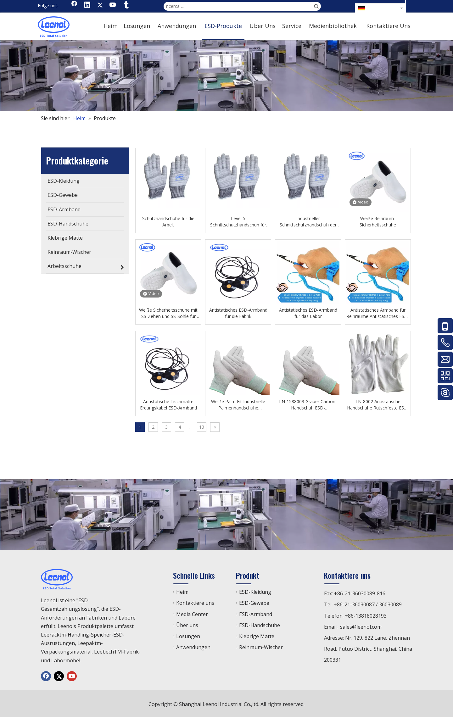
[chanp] (226, 75)
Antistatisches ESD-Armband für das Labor (308, 313)
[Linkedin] (87, 5)
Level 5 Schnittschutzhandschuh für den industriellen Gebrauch (238, 221)
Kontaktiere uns (195, 602)
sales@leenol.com (361, 626)
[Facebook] (74, 5)
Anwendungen (193, 647)
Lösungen (188, 636)
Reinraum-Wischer (261, 647)
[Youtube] (113, 5)
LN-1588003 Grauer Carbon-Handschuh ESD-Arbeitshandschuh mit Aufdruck (308, 404)
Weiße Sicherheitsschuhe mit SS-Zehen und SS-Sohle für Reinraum (168, 313)
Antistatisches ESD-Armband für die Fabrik (238, 313)
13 (201, 427)
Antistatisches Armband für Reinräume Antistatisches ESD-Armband (377, 313)
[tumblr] (126, 5)
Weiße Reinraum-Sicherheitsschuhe (378, 221)
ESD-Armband (255, 614)
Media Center (192, 614)
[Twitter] (100, 5)
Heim (182, 591)
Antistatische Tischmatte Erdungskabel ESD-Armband (168, 404)
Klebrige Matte (256, 636)
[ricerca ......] (238, 6)
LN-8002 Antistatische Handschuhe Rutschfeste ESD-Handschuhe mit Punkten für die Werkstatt (378, 404)
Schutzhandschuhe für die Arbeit (168, 221)
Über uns (187, 625)
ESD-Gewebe (254, 602)
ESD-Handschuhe (259, 625)
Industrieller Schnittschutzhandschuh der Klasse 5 (308, 221)
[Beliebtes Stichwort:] (316, 6)
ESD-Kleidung (255, 591)
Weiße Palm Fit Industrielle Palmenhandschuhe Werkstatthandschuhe (238, 404)
